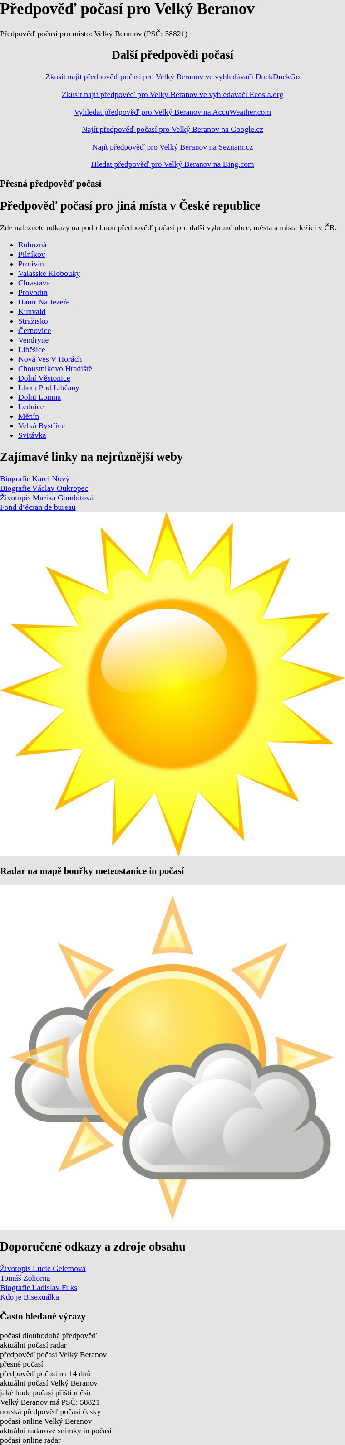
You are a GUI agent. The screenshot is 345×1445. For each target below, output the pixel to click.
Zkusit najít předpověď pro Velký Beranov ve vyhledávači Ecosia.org (172, 94)
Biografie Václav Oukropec (44, 488)
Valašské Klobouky (49, 273)
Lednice (31, 406)
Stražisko (33, 320)
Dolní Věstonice (44, 377)
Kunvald (32, 311)
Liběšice (31, 349)
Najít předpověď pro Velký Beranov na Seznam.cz (172, 146)
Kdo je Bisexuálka (29, 1296)
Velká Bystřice (41, 425)
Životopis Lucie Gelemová (43, 1268)
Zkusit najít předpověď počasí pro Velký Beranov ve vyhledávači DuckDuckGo (172, 76)
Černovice (34, 330)
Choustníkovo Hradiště (55, 368)
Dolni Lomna (39, 396)
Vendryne (33, 339)
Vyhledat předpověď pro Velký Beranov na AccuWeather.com (172, 111)
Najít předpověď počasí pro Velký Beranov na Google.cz (172, 129)
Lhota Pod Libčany (48, 387)
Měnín (28, 415)
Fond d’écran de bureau (38, 507)
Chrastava (34, 282)
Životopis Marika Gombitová (47, 497)
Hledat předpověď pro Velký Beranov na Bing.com (172, 164)
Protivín (31, 263)
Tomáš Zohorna (25, 1277)
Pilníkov (31, 254)
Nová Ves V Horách (50, 358)
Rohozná (32, 244)
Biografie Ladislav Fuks (38, 1287)
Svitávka (32, 435)
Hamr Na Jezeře (43, 301)
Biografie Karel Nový (34, 478)
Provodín (33, 292)
